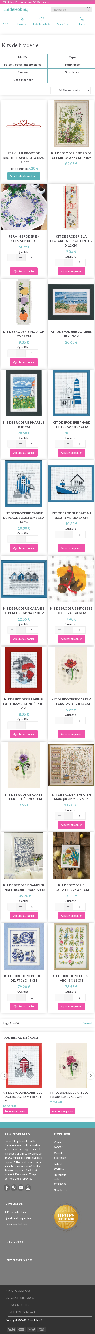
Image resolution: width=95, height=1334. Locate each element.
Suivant (87, 1023)
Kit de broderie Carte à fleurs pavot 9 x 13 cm (71, 701)
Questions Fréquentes (18, 1218)
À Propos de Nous (15, 1212)
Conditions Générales (21, 1312)
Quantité (22, 252)
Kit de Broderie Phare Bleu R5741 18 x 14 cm (71, 425)
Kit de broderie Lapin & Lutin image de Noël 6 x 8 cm (23, 703)
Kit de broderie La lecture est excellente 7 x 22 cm (71, 240)
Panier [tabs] (82, 21)
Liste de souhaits (41, 21)
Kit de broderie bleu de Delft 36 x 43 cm (23, 978)
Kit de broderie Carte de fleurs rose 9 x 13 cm (69, 1094)
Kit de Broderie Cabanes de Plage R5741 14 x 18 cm (23, 610)
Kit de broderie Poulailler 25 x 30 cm (71, 887)
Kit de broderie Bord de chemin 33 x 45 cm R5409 (71, 155)
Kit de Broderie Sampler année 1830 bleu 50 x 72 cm (23, 887)
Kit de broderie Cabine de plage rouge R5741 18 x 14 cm (22, 1096)
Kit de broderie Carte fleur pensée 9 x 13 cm (23, 797)
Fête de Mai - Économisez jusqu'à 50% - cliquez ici (27, 2)
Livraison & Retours (16, 1224)
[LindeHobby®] (15, 9)
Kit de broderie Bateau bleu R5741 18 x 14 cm (71, 515)
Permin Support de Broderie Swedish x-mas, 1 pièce (24, 157)
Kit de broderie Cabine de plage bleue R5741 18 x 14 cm (23, 517)
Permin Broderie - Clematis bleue (24, 238)
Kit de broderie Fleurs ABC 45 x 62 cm (71, 978)
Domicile (21, 21)
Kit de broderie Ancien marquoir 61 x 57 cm (71, 797)
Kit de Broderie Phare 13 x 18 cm (23, 425)
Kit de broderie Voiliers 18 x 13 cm (71, 334)
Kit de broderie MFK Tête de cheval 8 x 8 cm (71, 610)
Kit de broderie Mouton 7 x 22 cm (24, 334)
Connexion (62, 21)
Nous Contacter (17, 1304)
